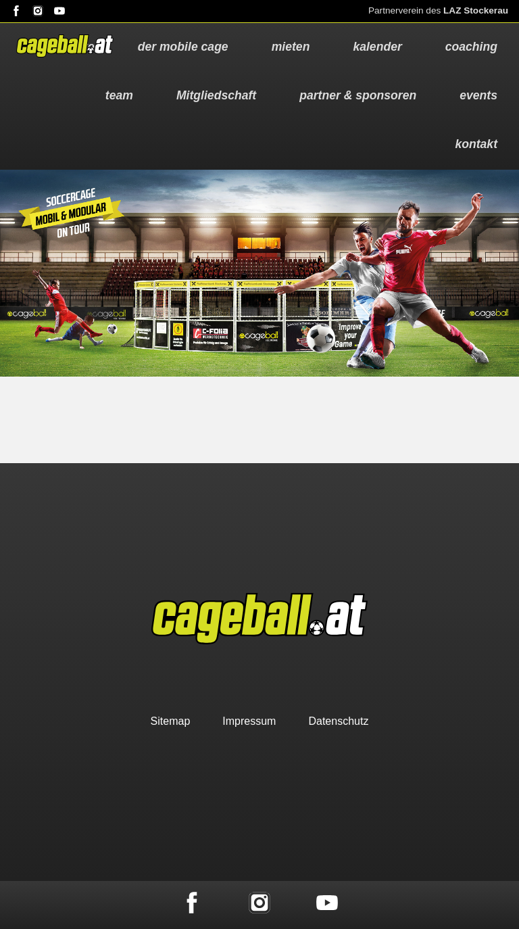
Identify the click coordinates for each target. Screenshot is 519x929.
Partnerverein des (438, 10)
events (478, 95)
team (119, 95)
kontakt (476, 144)
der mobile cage (183, 46)
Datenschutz (338, 721)
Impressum (249, 721)
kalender (377, 46)
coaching (471, 46)
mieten (291, 46)
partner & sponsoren (357, 95)
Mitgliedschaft (216, 95)
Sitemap (171, 721)
